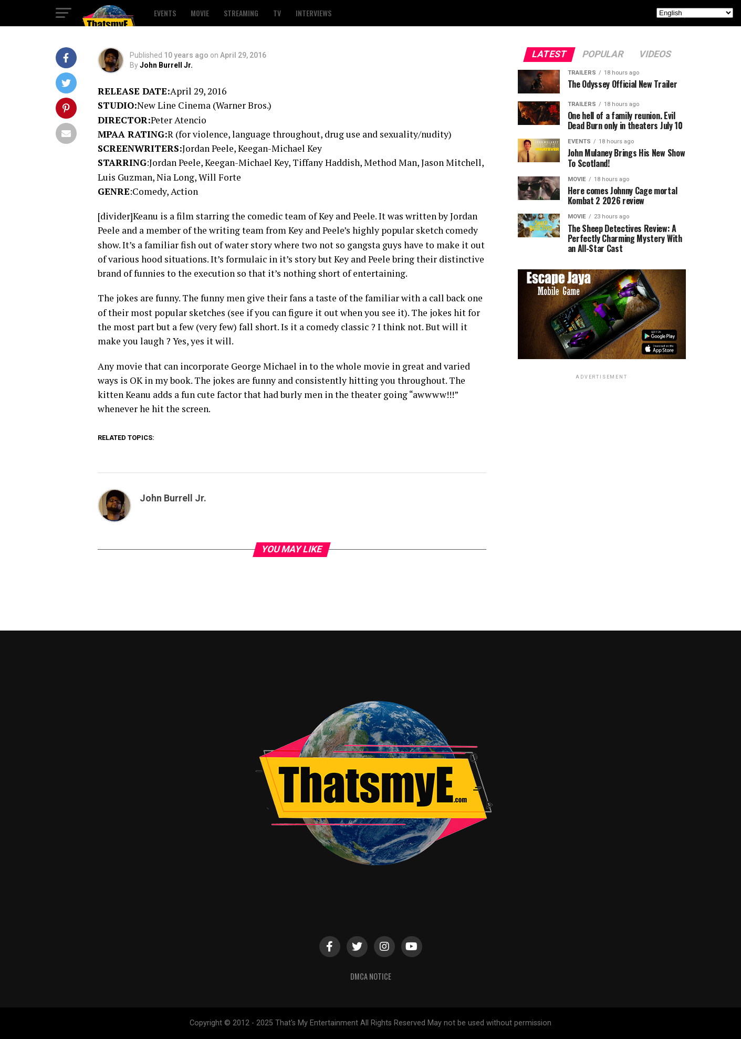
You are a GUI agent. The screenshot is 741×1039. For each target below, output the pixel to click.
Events (165, 12)
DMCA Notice (370, 976)
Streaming (241, 12)
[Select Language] (694, 13)
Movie (200, 12)
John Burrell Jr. (166, 65)
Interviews (313, 12)
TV (277, 12)
